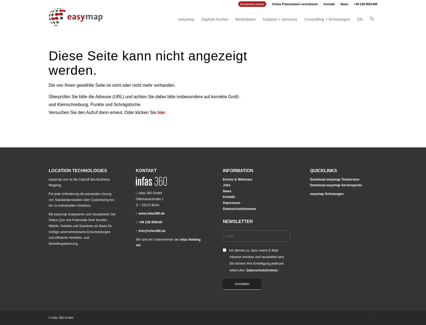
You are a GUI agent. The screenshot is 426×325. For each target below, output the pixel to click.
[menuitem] (252, 4)
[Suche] (372, 17)
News (344, 4)
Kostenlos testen (252, 4)
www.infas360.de (152, 213)
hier (161, 112)
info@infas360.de (152, 231)
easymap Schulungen (326, 194)
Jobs (226, 185)
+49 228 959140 (150, 222)
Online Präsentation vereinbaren (295, 4)
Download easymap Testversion (334, 179)
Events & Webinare (237, 179)
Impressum (231, 203)
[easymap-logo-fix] (76, 21)
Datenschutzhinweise (239, 209)
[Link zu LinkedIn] (365, 318)
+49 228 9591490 (365, 4)
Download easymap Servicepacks (336, 185)
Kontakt (329, 4)
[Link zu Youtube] (373, 318)
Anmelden (242, 284)
